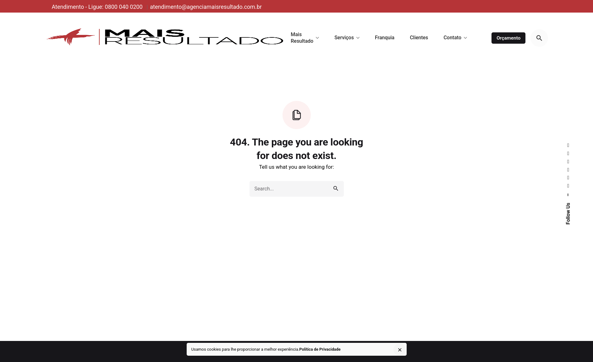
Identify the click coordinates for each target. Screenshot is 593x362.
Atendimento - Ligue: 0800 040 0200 (98, 6)
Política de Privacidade (319, 349)
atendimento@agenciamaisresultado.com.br (206, 6)
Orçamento (508, 38)
